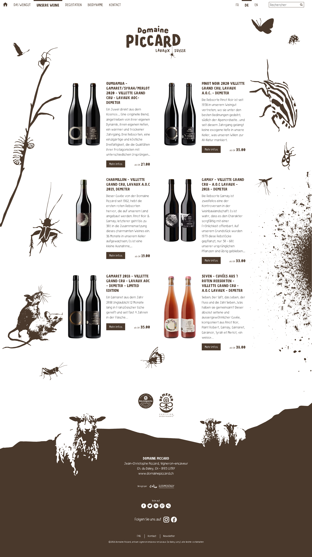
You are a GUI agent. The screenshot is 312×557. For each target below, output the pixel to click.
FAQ (139, 536)
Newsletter (169, 536)
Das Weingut (22, 5)
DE (247, 5)
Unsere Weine (48, 5)
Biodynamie (95, 5)
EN (256, 5)
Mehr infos (115, 164)
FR (237, 5)
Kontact (115, 5)
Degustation (73, 5)
